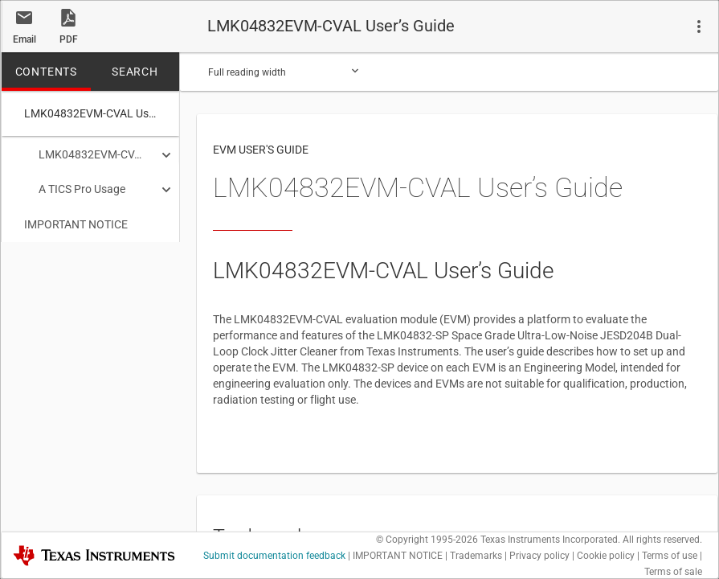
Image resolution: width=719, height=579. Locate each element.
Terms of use (669, 555)
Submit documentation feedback (274, 555)
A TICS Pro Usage (74, 187)
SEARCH (135, 71)
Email (24, 39)
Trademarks (476, 555)
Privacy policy (539, 555)
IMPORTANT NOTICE (76, 221)
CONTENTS (46, 71)
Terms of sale (673, 571)
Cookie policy (606, 555)
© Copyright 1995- (427, 539)
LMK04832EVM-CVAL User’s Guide (84, 154)
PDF (68, 39)
